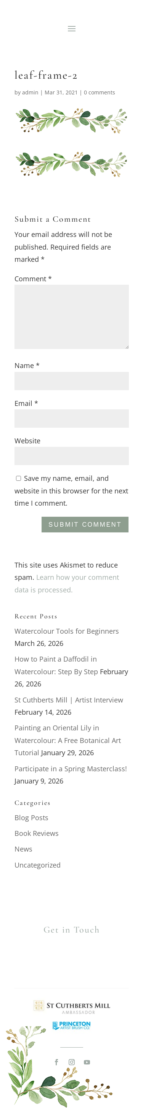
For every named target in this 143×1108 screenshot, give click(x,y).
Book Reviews (36, 833)
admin (30, 92)
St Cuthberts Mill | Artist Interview (68, 699)
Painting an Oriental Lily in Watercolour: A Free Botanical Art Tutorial (67, 740)
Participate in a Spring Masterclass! (70, 768)
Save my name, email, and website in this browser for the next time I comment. (71, 491)
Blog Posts (31, 817)
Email (26, 403)
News (23, 848)
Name (27, 365)
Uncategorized (37, 865)
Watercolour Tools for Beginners (66, 631)
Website (27, 440)
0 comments (99, 92)
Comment (33, 278)
